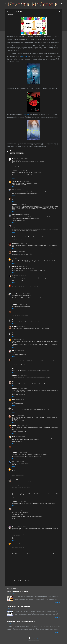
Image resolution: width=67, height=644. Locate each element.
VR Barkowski (15, 407)
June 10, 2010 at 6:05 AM (25, 293)
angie (13, 399)
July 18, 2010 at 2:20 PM (22, 508)
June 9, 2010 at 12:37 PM (24, 214)
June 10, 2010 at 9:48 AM (22, 304)
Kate (13, 350)
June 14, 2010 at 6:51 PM (19, 415)
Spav (13, 461)
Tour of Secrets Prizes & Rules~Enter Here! (18, 606)
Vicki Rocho (14, 284)
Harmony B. (15, 425)
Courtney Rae (15, 158)
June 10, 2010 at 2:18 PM (20, 311)
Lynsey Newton (15, 358)
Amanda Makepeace (16, 293)
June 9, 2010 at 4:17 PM (24, 234)
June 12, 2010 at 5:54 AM (19, 368)
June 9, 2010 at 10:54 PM (23, 275)
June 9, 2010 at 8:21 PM (23, 266)
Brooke (13, 436)
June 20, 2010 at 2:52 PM (22, 425)
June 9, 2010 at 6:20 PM (22, 258)
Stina (13, 339)
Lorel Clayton (15, 275)
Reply (13, 167)
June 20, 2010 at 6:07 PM (20, 446)
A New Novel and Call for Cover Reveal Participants (21, 621)
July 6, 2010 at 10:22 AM (21, 468)
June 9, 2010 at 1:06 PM (22, 225)
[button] (59, 12)
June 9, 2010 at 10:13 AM (23, 158)
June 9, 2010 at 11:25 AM (23, 197)
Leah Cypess (26, 114)
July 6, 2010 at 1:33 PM (24, 479)
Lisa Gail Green (15, 243)
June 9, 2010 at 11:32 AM (22, 204)
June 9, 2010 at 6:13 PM (20, 251)
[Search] (61, 3)
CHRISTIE (14, 258)
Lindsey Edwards (16, 234)
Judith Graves (25, 86)
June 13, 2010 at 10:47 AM (19, 399)
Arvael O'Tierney (16, 181)
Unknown (14, 468)
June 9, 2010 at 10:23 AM (22, 170)
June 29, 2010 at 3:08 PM (22, 452)
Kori (13, 415)
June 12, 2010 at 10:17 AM (22, 375)
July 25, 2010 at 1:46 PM (21, 543)
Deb (13, 368)
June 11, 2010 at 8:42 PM (19, 339)
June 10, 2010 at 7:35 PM (19, 332)
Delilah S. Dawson (16, 381)
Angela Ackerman (16, 214)
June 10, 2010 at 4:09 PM (20, 326)
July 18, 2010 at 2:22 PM (22, 526)
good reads (12, 153)
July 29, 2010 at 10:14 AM (22, 551)
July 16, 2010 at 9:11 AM (22, 501)
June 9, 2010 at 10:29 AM (24, 181)
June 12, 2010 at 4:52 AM (19, 350)
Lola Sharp (14, 508)
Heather (14, 251)
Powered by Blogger (33, 638)
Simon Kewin (15, 197)
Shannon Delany (24, 56)
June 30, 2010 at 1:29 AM (19, 461)
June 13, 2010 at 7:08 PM (23, 407)
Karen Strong (15, 266)
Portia (13, 319)
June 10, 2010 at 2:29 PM (19, 319)
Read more (57, 602)
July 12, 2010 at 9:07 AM (22, 491)
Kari (13, 189)
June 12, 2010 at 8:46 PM (22, 388)
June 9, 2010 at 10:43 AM (19, 189)
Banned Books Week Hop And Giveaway (17, 591)
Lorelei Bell (14, 225)
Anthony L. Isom (15, 479)
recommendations (19, 153)
